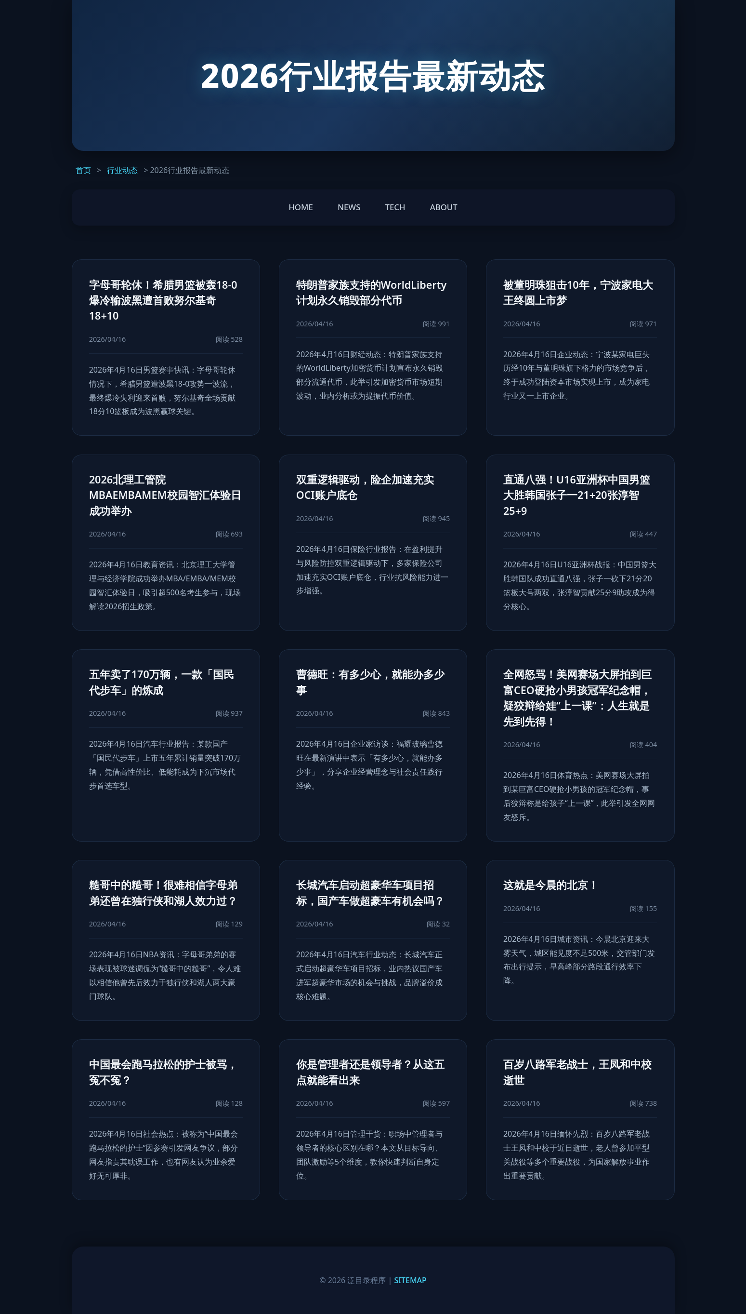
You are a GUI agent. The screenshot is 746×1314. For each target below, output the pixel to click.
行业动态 (122, 170)
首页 (83, 170)
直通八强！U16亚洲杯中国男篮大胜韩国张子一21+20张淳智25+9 (576, 495)
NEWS (349, 207)
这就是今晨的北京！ (551, 885)
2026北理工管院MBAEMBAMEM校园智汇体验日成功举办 (165, 495)
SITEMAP (410, 1280)
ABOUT (444, 207)
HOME (300, 207)
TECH (395, 207)
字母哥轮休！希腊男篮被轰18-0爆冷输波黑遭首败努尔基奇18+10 (163, 300)
